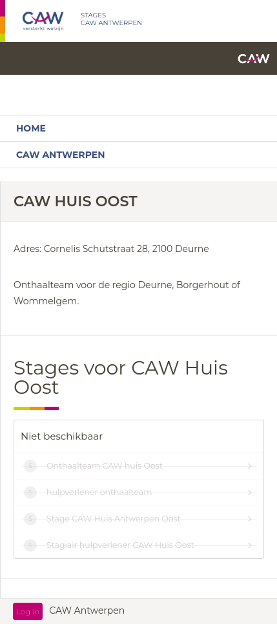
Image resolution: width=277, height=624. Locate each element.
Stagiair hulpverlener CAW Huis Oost (120, 545)
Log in (27, 611)
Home (31, 128)
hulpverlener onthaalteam (99, 492)
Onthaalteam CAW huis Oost (104, 466)
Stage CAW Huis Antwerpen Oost (113, 518)
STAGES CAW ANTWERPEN (111, 19)
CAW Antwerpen (60, 155)
